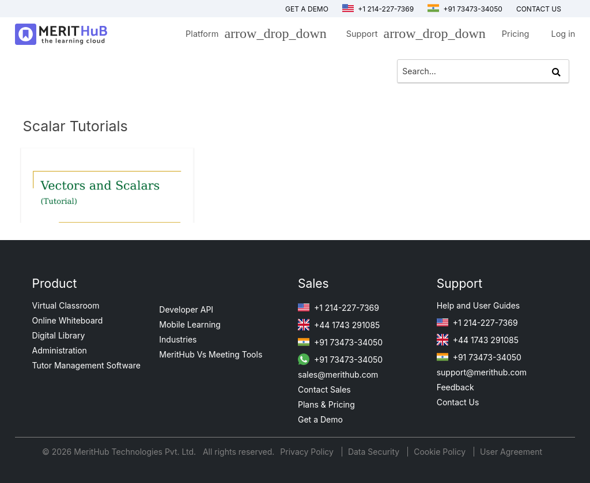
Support (413, 35)
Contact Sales (324, 389)
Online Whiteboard (67, 320)
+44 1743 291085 (339, 325)
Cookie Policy (440, 452)
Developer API (186, 309)
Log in (563, 34)
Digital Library (58, 335)
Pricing (516, 34)
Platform (253, 35)
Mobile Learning (190, 324)
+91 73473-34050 (465, 9)
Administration (59, 350)
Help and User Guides (478, 305)
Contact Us (458, 402)
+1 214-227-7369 (378, 9)
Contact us (538, 9)
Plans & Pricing (326, 404)
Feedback (455, 387)
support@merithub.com (482, 372)
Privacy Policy (308, 452)
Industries (177, 339)
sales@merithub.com (338, 374)
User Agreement (511, 452)
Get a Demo (306, 9)
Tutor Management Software (86, 365)
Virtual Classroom (66, 305)
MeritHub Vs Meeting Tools (210, 354)
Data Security (375, 452)
